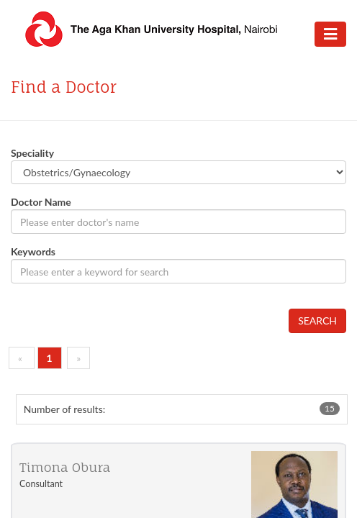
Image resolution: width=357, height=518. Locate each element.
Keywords (33, 251)
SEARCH (317, 320)
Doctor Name (41, 202)
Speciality (32, 153)
